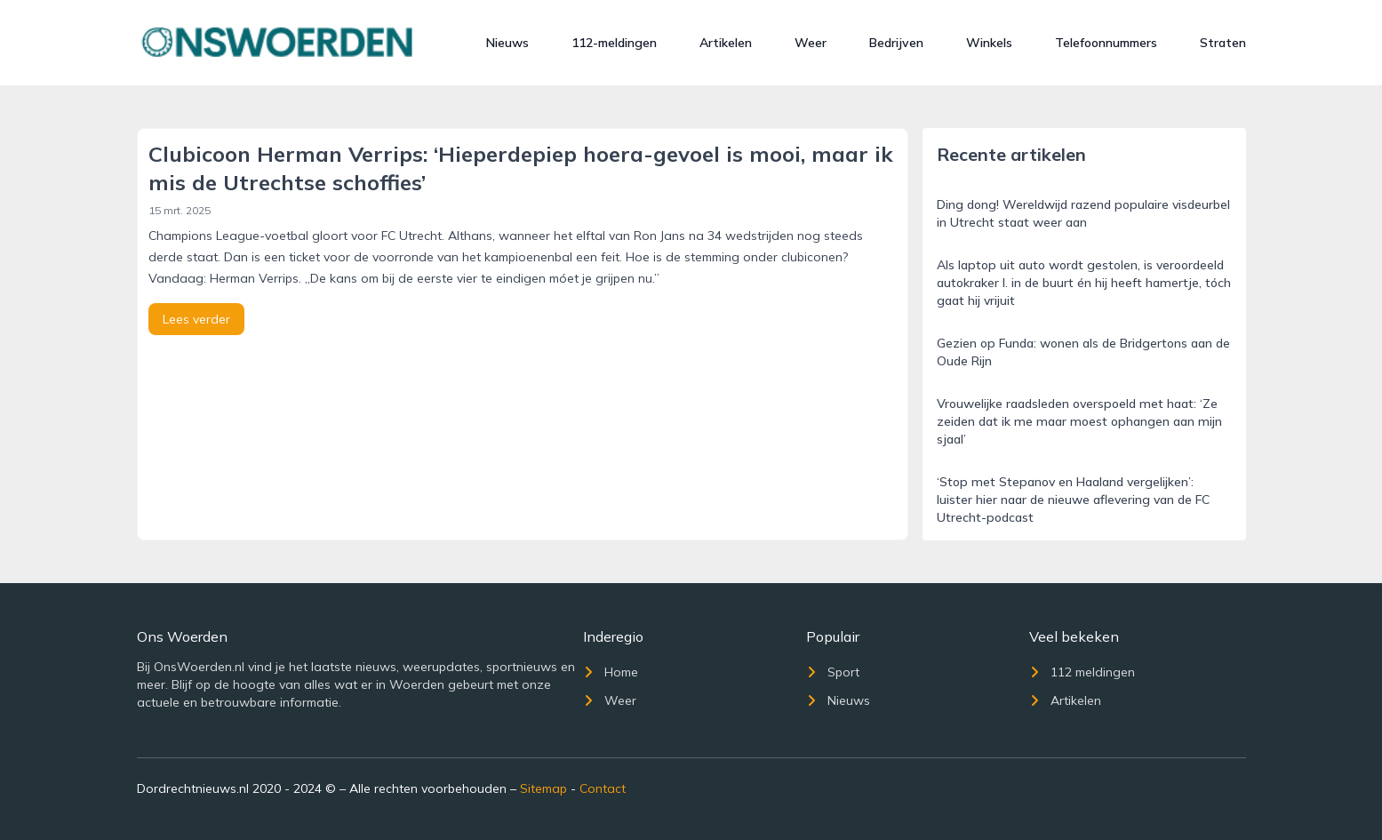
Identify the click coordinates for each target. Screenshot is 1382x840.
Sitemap (543, 788)
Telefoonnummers (1106, 43)
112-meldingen (614, 43)
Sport (832, 672)
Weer (811, 43)
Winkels (989, 43)
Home (610, 672)
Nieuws (507, 43)
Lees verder (196, 319)
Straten (1223, 43)
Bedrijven (896, 43)
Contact (602, 788)
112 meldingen (1082, 672)
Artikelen (725, 43)
